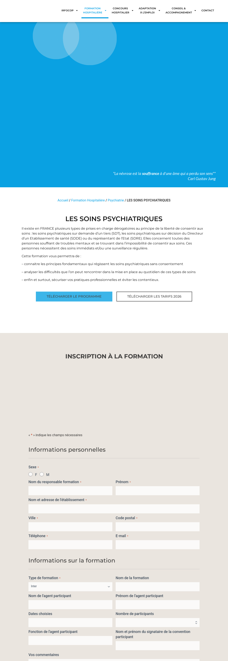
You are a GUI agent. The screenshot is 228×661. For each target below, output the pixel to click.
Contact (207, 10)
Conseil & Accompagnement (181, 10)
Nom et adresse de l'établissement (57, 631)
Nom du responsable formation (54, 613)
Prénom (123, 613)
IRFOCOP (69, 10)
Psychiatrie (116, 203)
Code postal (126, 649)
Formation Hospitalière (95, 10)
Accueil (63, 203)
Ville (33, 649)
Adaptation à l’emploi (150, 10)
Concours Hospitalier (123, 10)
